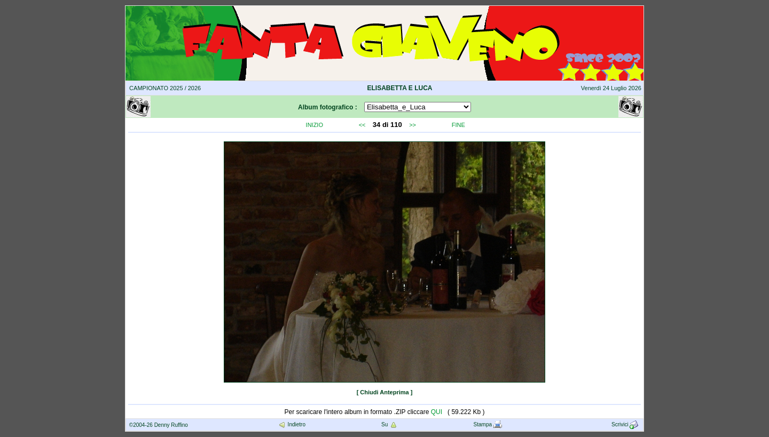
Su (389, 424)
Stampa (488, 424)
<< (362, 125)
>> (412, 125)
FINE (458, 125)
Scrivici (625, 424)
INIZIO (314, 125)
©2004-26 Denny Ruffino (158, 425)
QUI (436, 412)
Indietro (291, 424)
